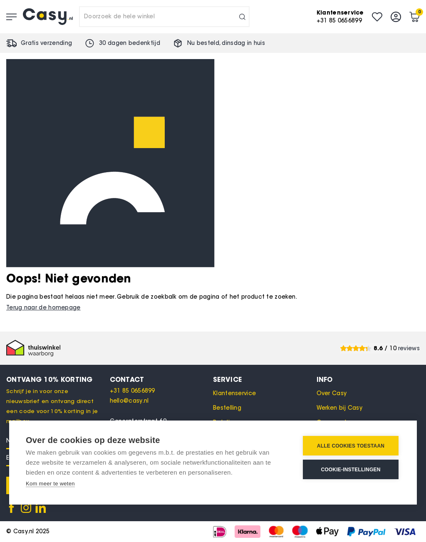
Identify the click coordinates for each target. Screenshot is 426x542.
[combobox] (164, 16)
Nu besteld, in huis (226, 43)
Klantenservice (234, 393)
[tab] (161, 379)
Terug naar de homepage (43, 307)
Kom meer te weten (50, 483)
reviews (409, 348)
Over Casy (332, 393)
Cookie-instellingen (350, 470)
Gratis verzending (46, 43)
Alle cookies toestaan (350, 446)
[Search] (242, 16)
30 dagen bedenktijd (129, 43)
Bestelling (227, 407)
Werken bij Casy (340, 407)
